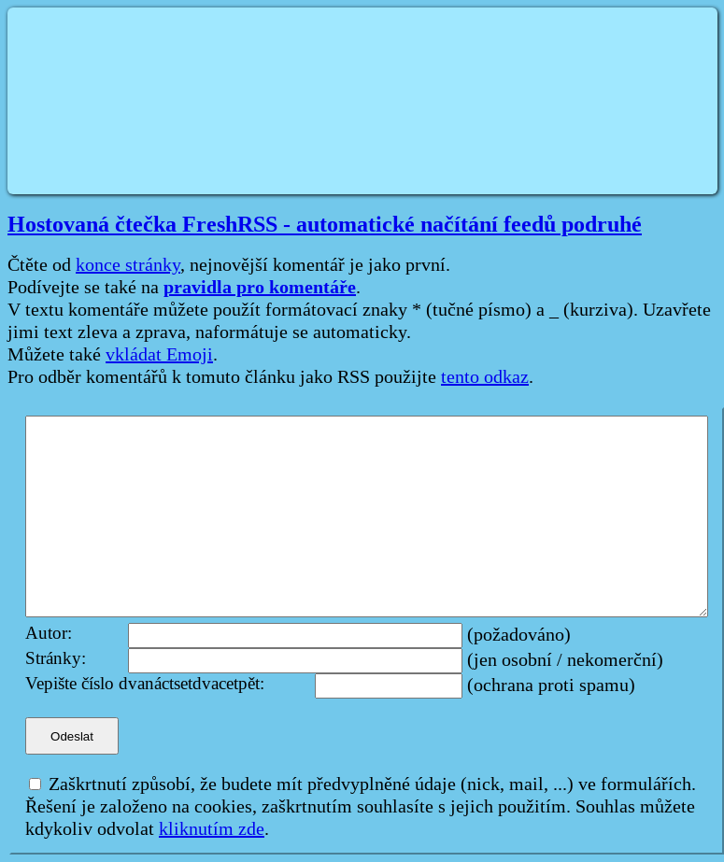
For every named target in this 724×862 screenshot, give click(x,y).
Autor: (48, 633)
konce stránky (128, 265)
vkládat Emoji (159, 355)
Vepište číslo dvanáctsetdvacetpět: (144, 684)
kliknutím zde (211, 829)
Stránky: (55, 659)
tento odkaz (485, 377)
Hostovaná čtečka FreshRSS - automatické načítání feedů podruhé (324, 224)
